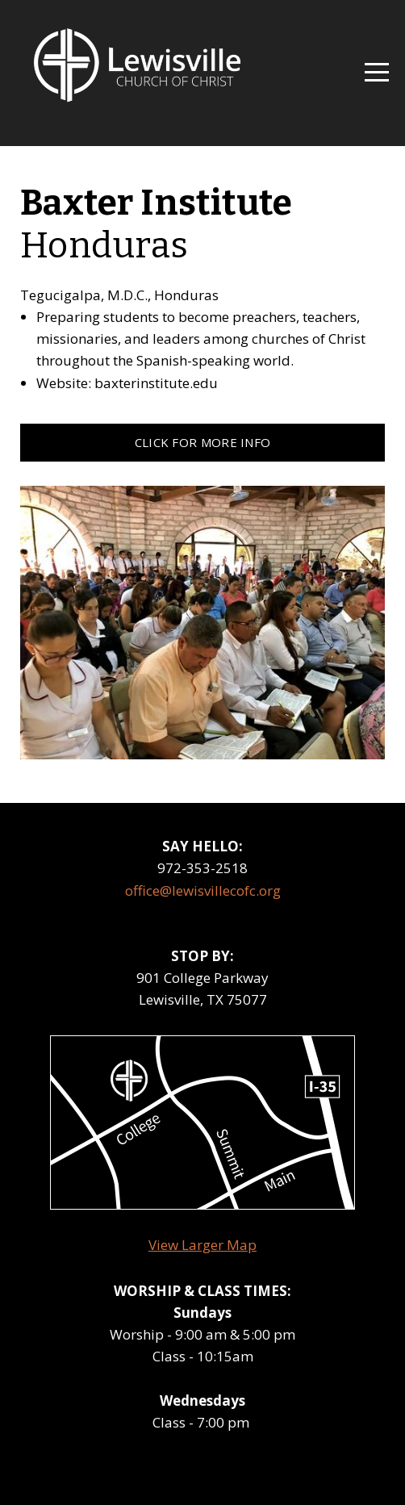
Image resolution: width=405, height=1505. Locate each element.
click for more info (203, 442)
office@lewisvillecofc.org (203, 890)
